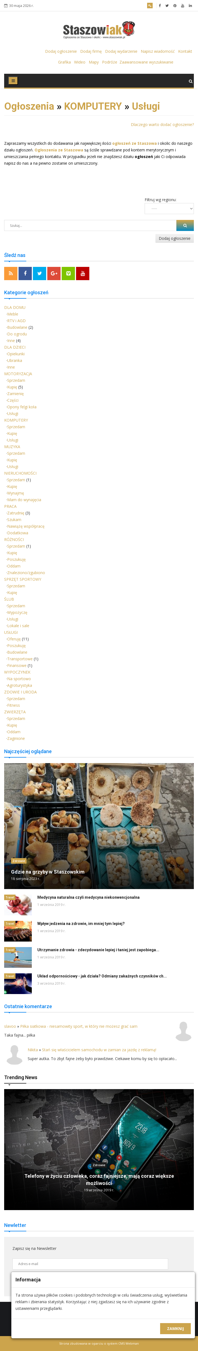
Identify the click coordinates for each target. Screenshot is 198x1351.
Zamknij (175, 1328)
